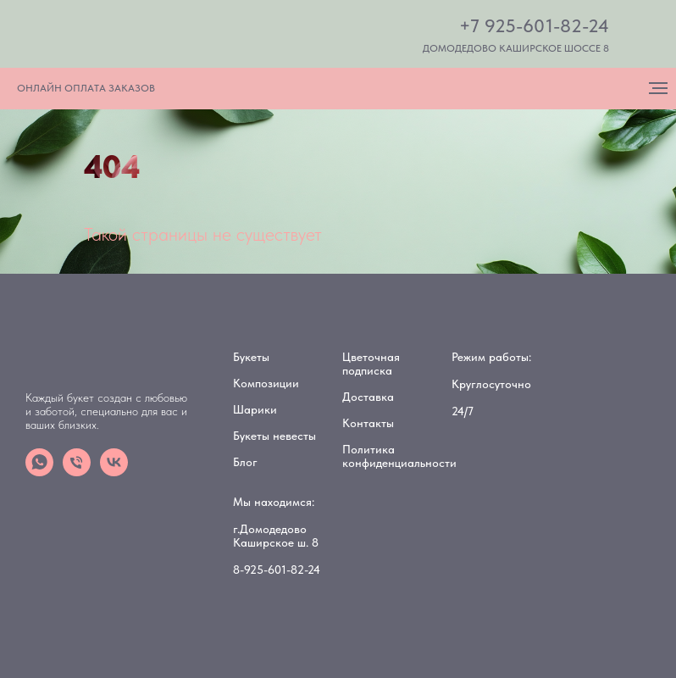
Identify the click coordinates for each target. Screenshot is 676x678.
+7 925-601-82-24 (534, 25)
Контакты (368, 423)
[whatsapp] (39, 471)
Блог (245, 462)
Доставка (368, 396)
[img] (144, 35)
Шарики (255, 409)
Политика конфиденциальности (399, 456)
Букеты (251, 357)
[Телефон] (77, 471)
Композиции (266, 383)
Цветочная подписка (371, 363)
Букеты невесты (274, 435)
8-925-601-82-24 (276, 569)
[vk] (114, 471)
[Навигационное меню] (658, 88)
